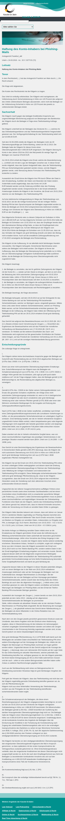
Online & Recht (8, 815)
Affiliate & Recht (8, 811)
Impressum (28, 3)
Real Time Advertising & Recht (14, 818)
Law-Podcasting (22, 807)
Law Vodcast (7, 807)
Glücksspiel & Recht (47, 811)
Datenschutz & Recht (27, 811)
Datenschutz (42, 3)
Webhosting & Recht (49, 815)
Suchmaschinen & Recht (28, 815)
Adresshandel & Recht (41, 807)
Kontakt (27, 6)
